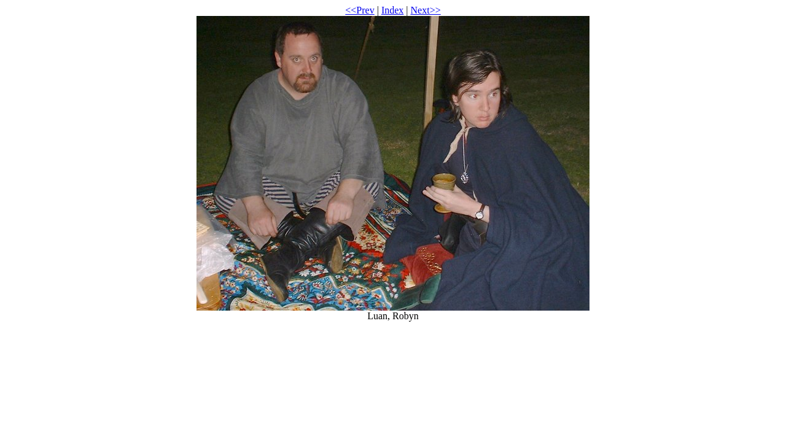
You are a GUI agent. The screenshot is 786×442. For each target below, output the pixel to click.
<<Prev (359, 10)
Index (392, 10)
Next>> (426, 10)
